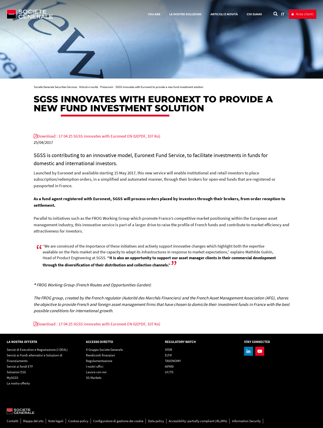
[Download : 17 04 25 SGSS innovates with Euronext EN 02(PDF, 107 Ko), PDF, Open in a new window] (97, 136)
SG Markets (93, 377)
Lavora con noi (96, 372)
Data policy (156, 421)
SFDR (168, 349)
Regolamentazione (99, 361)
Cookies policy (78, 421)
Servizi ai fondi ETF (20, 366)
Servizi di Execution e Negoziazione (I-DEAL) (37, 349)
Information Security (246, 421)
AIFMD (169, 366)
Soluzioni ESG (16, 372)
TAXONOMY (173, 361)
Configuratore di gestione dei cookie (118, 421)
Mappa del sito (33, 421)
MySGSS (12, 377)
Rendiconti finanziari (100, 355)
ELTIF (168, 355)
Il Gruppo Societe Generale (104, 349)
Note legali (55, 421)
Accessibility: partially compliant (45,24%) (198, 421)
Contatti (12, 421)
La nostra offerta (18, 383)
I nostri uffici (94, 366)
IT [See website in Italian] (282, 14)
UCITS (169, 372)
